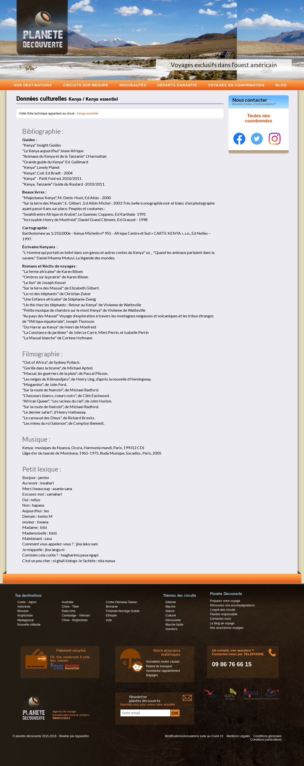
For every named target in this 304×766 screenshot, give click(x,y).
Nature (169, 611)
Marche (170, 606)
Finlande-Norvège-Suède (122, 611)
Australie (67, 602)
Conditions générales (267, 736)
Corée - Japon (26, 602)
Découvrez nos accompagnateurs (232, 605)
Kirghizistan (25, 615)
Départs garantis (177, 85)
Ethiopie (111, 615)
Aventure (171, 629)
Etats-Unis (69, 611)
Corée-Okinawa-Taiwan (121, 602)
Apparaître (82, 736)
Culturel (170, 615)
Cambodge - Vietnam (76, 615)
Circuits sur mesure (85, 85)
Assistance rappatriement (163, 670)
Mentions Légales (238, 736)
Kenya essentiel (87, 113)
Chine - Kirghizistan (75, 620)
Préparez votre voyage (225, 601)
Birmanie (112, 606)
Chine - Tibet (70, 606)
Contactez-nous (220, 618)
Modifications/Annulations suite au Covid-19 (194, 736)
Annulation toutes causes (163, 661)
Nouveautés (132, 85)
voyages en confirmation (236, 85)
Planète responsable (223, 614)
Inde (109, 620)
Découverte (173, 620)
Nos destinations (33, 85)
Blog (280, 85)
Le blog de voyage (222, 623)
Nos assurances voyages (227, 628)
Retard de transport (159, 666)
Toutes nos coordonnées (258, 118)
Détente (170, 602)
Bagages (152, 675)
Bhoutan (22, 611)
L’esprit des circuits (222, 610)
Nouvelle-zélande (28, 624)
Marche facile (174, 624)
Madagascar (25, 620)
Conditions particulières (266, 739)
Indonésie (23, 606)
